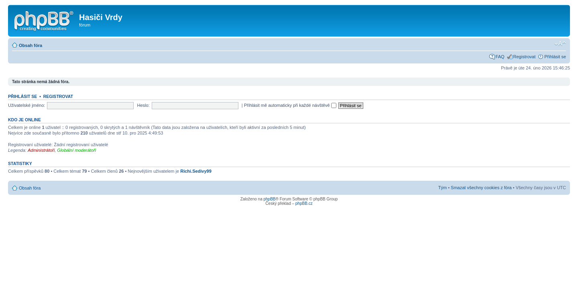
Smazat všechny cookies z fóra (481, 187)
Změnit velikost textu (560, 43)
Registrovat (524, 56)
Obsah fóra (30, 45)
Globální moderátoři (76, 150)
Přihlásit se (555, 56)
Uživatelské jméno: (26, 105)
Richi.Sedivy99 (196, 171)
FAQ (500, 56)
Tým (442, 187)
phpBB (269, 199)
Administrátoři (41, 150)
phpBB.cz (304, 203)
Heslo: (143, 105)
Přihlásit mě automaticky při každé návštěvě (290, 105)
